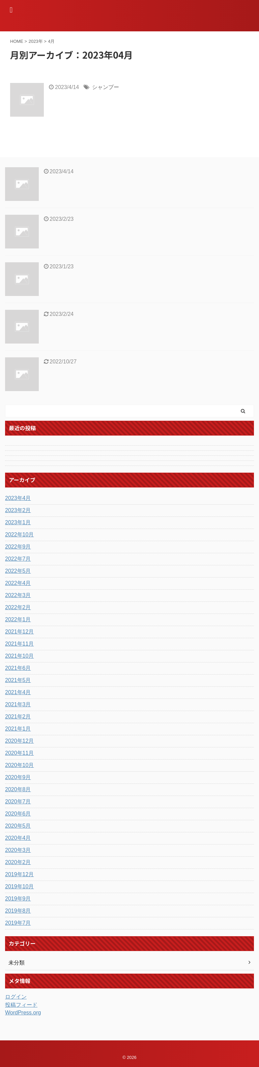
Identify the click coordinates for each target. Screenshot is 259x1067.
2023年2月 (18, 510)
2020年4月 (18, 838)
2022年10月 (19, 534)
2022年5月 (18, 571)
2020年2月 (18, 862)
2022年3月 (18, 595)
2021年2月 (18, 716)
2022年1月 (18, 619)
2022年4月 (18, 583)
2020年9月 (18, 777)
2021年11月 (19, 644)
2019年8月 (18, 911)
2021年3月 (18, 704)
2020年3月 (18, 850)
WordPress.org (23, 1012)
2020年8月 (18, 789)
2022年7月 (18, 559)
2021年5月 (18, 680)
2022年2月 (18, 607)
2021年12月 (19, 631)
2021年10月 (19, 656)
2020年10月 (19, 765)
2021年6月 (18, 668)
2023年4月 (18, 498)
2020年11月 (19, 753)
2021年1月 (18, 729)
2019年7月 (18, 923)
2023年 (36, 41)
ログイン (16, 997)
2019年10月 (19, 886)
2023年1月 (18, 522)
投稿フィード (21, 1005)
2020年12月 (19, 741)
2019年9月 (18, 898)
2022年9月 (18, 547)
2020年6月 (18, 814)
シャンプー (105, 87)
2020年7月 (18, 801)
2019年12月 (19, 874)
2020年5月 (18, 826)
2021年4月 (18, 692)
